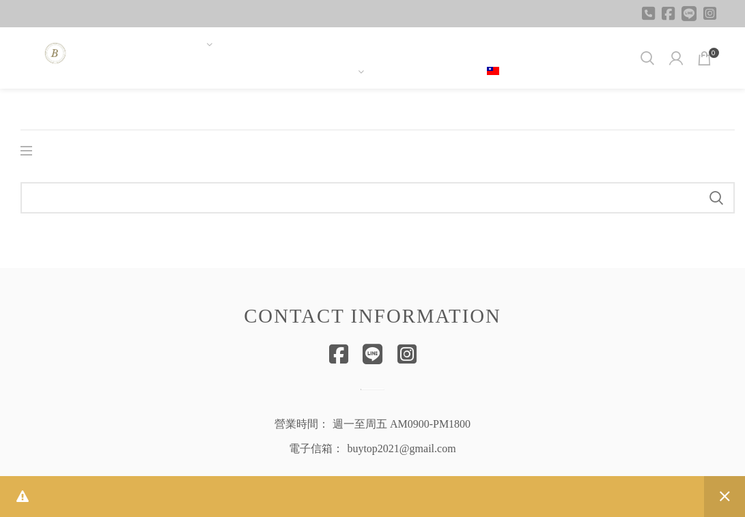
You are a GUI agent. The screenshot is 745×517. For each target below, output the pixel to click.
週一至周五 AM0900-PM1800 (401, 424)
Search (716, 197)
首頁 (30, 109)
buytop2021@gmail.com (401, 448)
